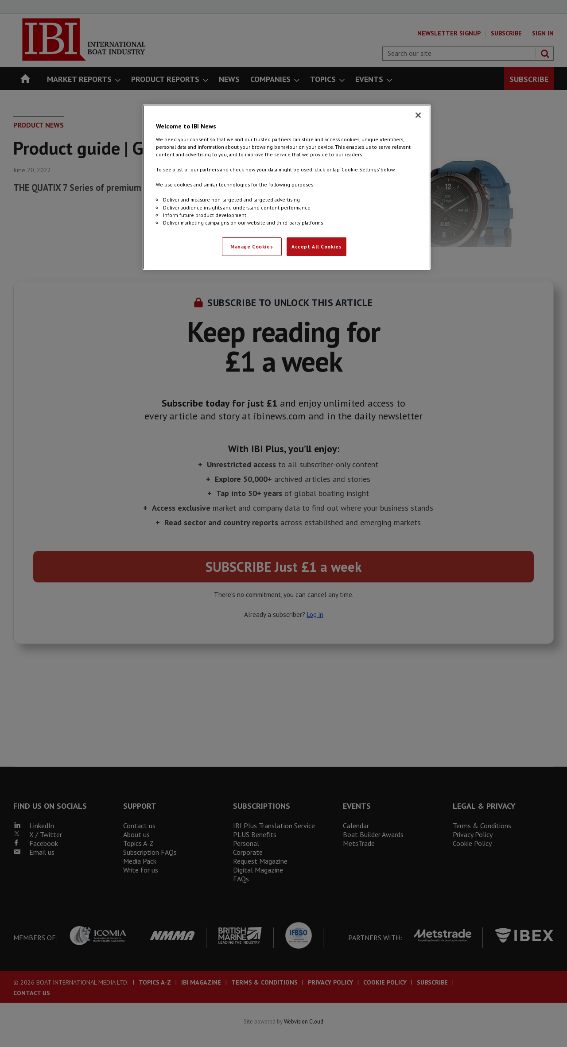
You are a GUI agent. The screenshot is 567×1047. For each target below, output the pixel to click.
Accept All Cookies (316, 246)
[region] (287, 187)
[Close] (418, 115)
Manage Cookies (251, 246)
